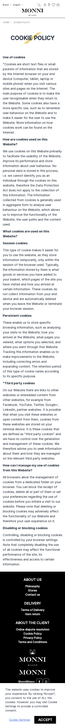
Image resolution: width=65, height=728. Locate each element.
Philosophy (32, 586)
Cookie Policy (32, 633)
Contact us (32, 594)
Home (6, 22)
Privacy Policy (32, 638)
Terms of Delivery (32, 610)
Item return (32, 614)
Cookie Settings (19, 720)
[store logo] (32, 12)
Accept (45, 720)
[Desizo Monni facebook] (39, 682)
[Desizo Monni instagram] (46, 682)
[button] (7, 5)
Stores (32, 590)
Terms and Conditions (32, 642)
